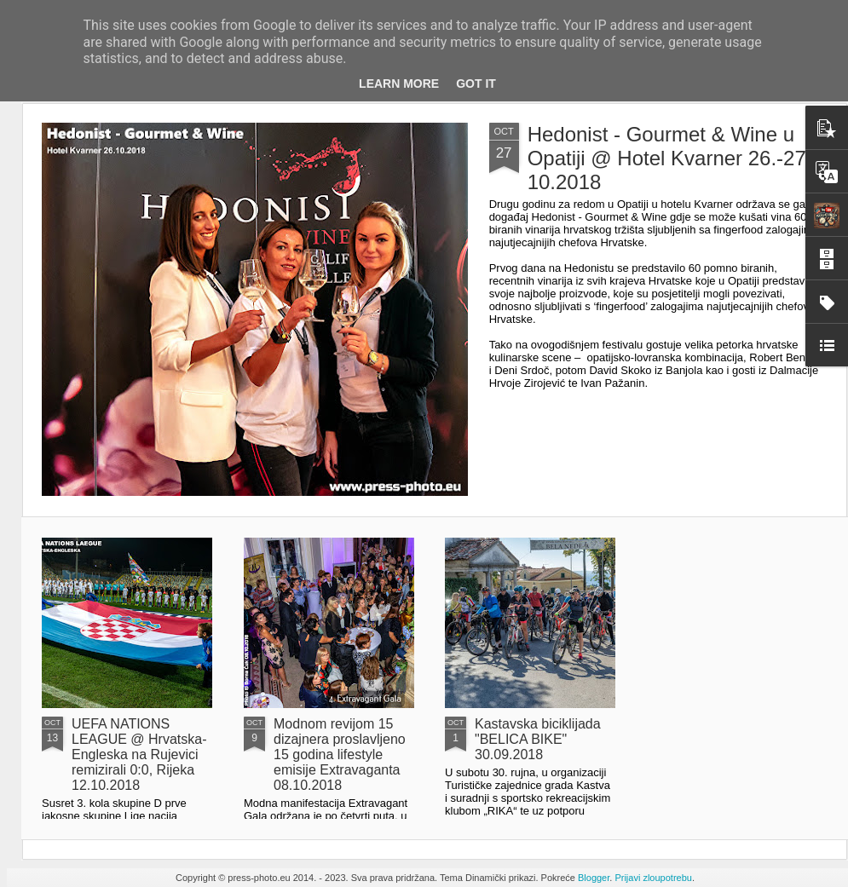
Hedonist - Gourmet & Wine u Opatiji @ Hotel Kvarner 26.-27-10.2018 (670, 158)
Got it (476, 83)
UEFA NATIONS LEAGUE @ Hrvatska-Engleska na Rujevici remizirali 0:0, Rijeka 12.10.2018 (139, 754)
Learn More (399, 83)
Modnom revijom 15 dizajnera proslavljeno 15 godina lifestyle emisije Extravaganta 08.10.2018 (340, 754)
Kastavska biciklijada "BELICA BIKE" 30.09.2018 (538, 739)
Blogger (593, 878)
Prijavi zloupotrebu (653, 878)
